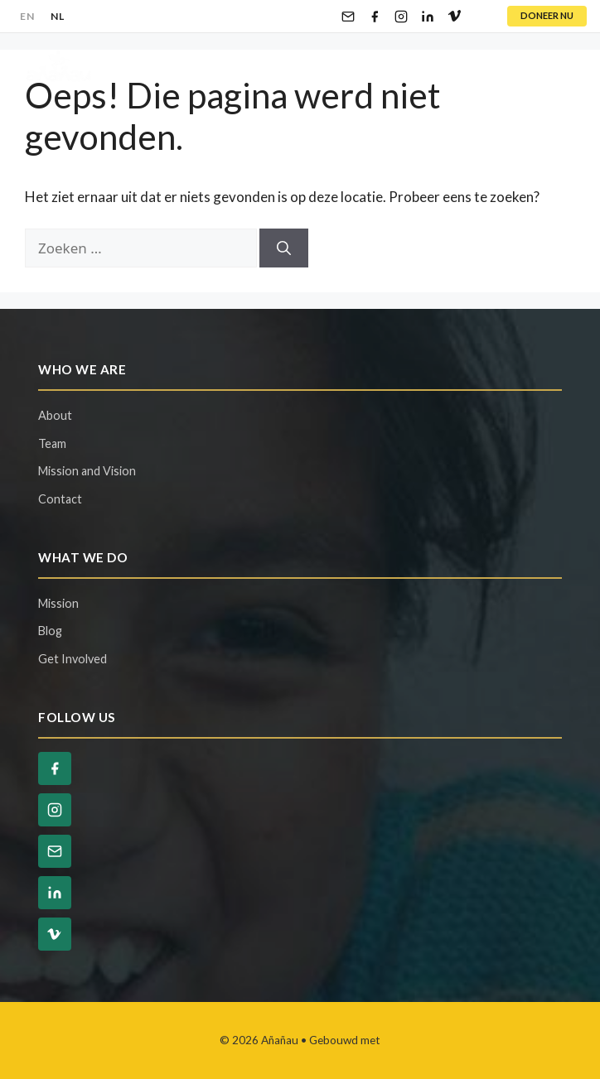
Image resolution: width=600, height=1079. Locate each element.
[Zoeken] (283, 248)
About (55, 415)
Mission (58, 603)
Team (52, 443)
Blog (50, 631)
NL (57, 16)
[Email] (348, 16)
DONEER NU (546, 15)
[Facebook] (374, 16)
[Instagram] (401, 16)
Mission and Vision (87, 471)
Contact (60, 499)
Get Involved (72, 659)
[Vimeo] (454, 16)
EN (27, 16)
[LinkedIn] (427, 16)
